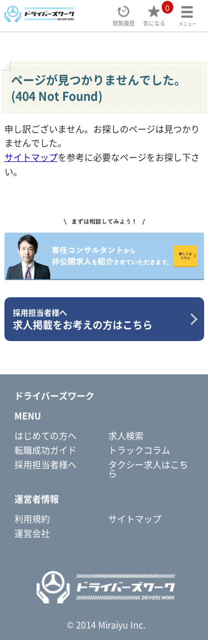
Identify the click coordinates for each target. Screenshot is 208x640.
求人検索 (126, 435)
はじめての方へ (45, 435)
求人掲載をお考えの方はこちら (100, 319)
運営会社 (32, 533)
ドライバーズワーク (54, 395)
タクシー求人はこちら (148, 469)
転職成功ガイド (45, 449)
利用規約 (32, 518)
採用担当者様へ (45, 464)
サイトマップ (31, 157)
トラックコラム (139, 449)
